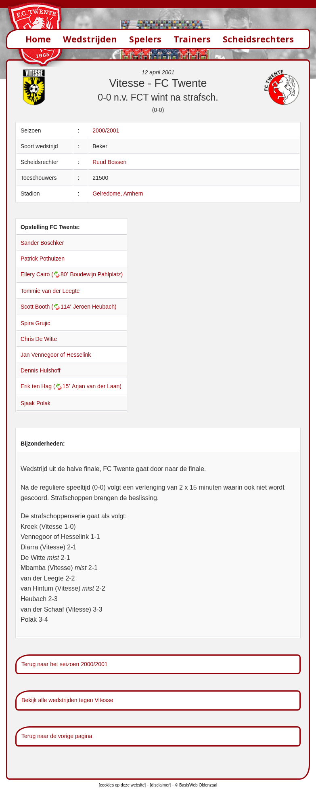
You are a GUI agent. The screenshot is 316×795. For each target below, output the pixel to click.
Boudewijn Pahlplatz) (96, 274)
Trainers (192, 39)
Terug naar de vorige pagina (56, 736)
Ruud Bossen (109, 162)
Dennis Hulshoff (41, 370)
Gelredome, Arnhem (117, 193)
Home (38, 39)
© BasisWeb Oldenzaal (196, 785)
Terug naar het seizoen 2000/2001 (64, 664)
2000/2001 (105, 130)
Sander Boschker (42, 243)
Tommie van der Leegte (50, 291)
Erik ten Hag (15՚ (46, 386)
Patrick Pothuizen (43, 258)
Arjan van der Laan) (96, 386)
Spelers (145, 39)
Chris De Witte (39, 339)
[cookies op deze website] (122, 785)
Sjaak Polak (35, 403)
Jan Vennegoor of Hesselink (56, 354)
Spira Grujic (35, 323)
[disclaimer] (160, 785)
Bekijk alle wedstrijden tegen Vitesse (67, 700)
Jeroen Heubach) (94, 306)
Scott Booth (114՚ (47, 306)
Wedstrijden (90, 39)
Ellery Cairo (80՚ (45, 274)
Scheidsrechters (258, 39)
